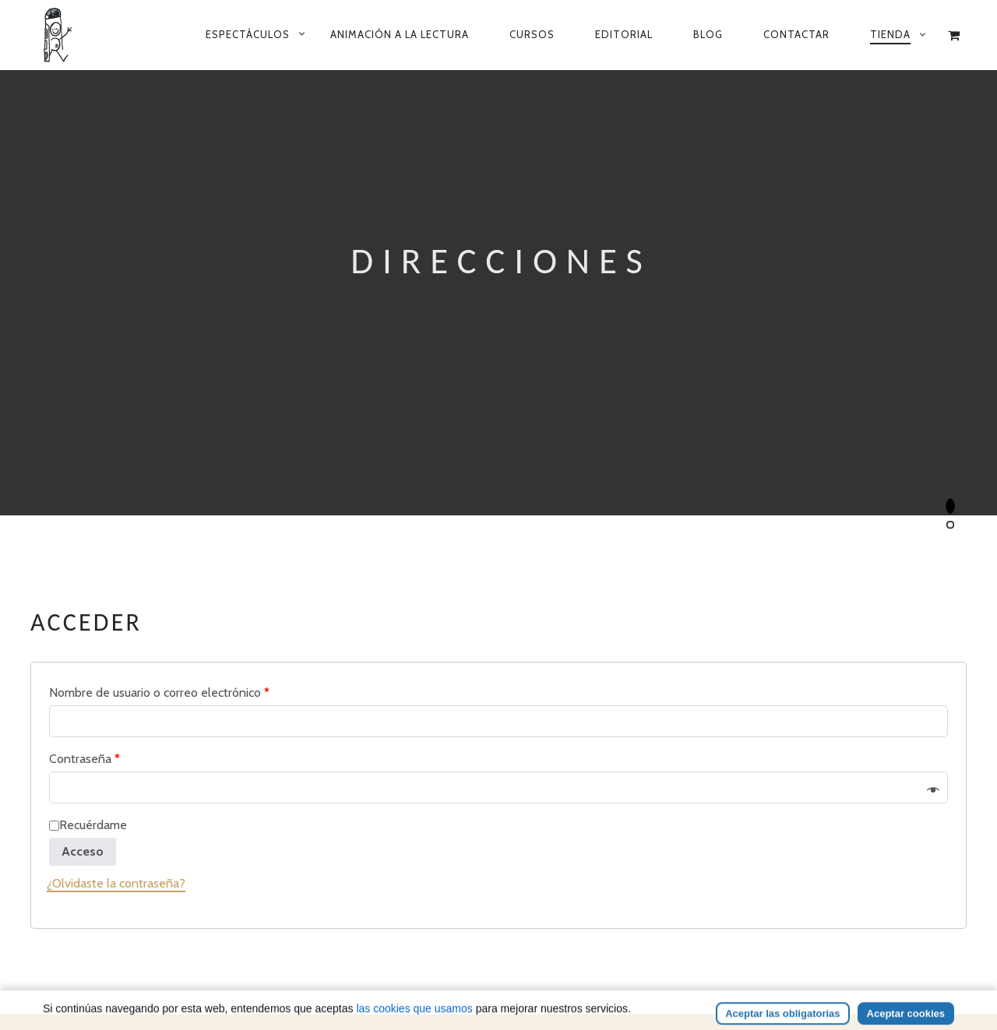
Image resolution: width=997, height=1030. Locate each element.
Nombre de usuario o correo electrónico (159, 692)
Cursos (532, 34)
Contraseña (84, 758)
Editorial (624, 34)
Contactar (796, 34)
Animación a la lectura (399, 34)
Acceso (83, 851)
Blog (708, 34)
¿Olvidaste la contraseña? (116, 883)
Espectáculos (248, 34)
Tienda (890, 34)
